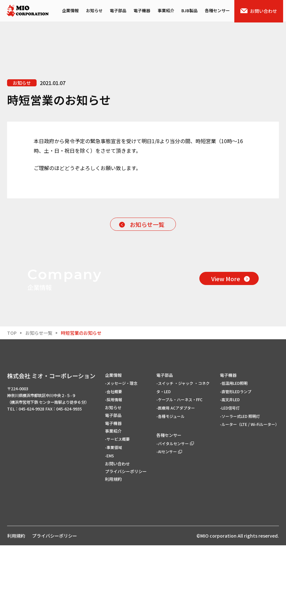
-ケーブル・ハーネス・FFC (179, 468)
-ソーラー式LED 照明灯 (240, 485)
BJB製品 (191, 11)
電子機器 (142, 11)
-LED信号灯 (230, 476)
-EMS (109, 524)
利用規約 (113, 548)
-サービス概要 (117, 507)
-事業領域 (113, 516)
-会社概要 (113, 460)
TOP (12, 401)
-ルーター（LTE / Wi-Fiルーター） (249, 493)
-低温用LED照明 (233, 451)
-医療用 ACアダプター (175, 476)
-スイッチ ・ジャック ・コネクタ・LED (183, 456)
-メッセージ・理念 (121, 451)
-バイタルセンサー (175, 512)
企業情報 (69, 11)
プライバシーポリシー (126, 540)
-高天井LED (230, 468)
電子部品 (118, 11)
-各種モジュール (170, 485)
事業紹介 (167, 11)
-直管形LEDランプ (235, 460)
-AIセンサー (169, 520)
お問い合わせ (261, 11)
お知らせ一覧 (147, 224)
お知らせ (94, 11)
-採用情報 (113, 468)
